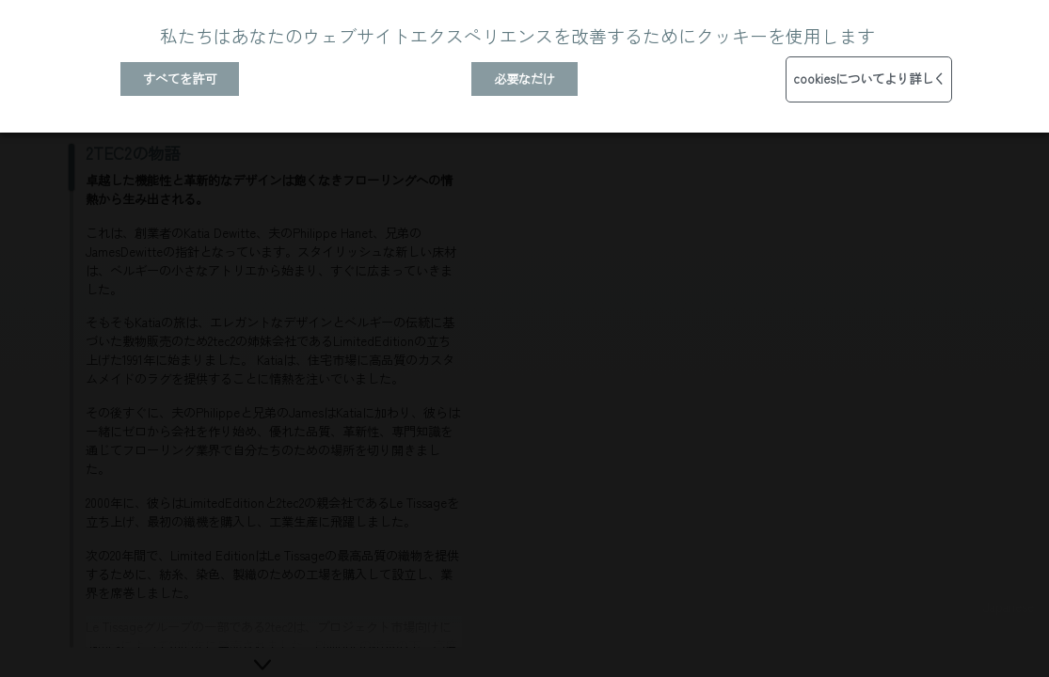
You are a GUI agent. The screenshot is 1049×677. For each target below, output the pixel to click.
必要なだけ (524, 78)
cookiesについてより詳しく (869, 78)
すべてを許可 (179, 78)
